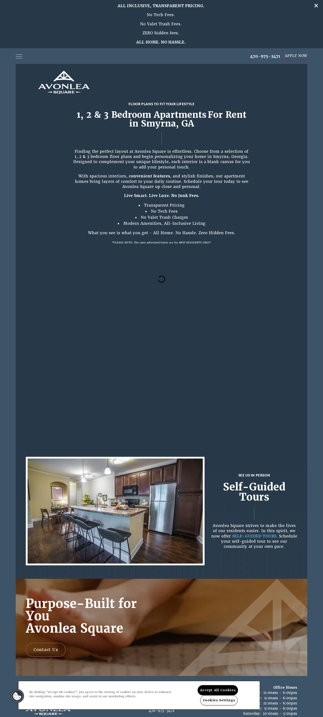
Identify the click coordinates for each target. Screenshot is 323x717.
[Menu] (19, 56)
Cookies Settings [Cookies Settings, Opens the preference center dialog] (219, 700)
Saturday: (252, 713)
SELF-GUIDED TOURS (254, 536)
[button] (316, 5)
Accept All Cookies (218, 690)
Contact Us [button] (45, 649)
